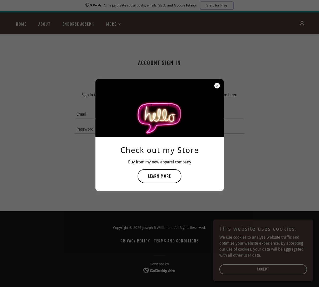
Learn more (159, 176)
